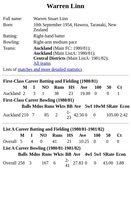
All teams (42, 63)
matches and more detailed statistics (50, 69)
